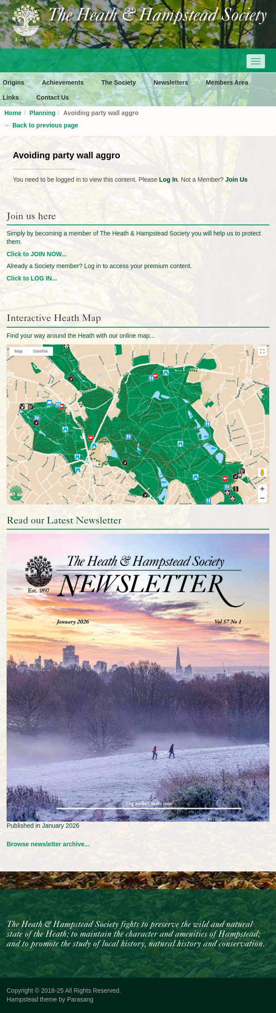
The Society (118, 82)
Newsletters (170, 82)
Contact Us (52, 97)
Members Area (227, 82)
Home (13, 112)
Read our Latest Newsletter (64, 520)
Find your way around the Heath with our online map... (81, 335)
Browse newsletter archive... (48, 844)
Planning (43, 112)
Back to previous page (41, 125)
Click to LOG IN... (32, 278)
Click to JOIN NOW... (37, 254)
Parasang (80, 999)
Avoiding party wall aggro (66, 155)
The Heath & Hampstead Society (157, 16)
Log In (168, 179)
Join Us (236, 179)
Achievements (63, 82)
